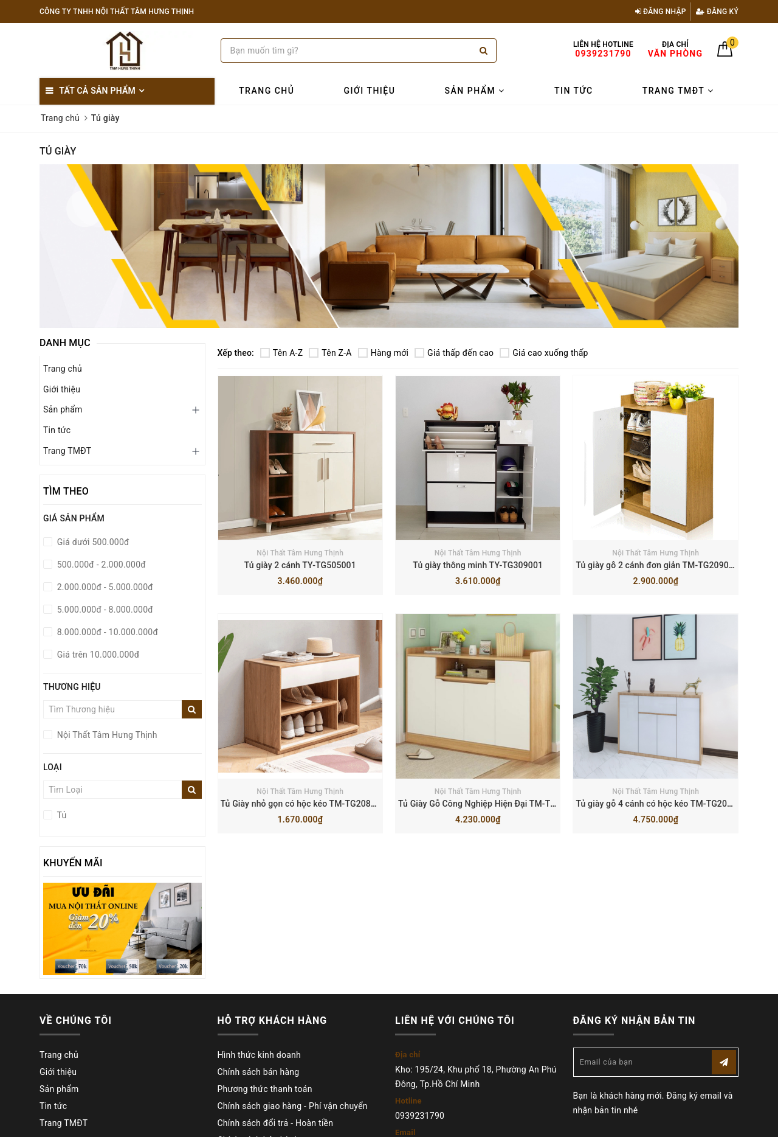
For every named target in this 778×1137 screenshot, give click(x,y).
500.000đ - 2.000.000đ (100, 564)
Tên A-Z (281, 353)
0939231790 (419, 1116)
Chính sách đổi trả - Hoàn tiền (276, 1123)
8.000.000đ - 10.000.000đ (106, 632)
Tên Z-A (330, 353)
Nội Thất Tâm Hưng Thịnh (299, 553)
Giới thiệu (370, 91)
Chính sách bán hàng (259, 1072)
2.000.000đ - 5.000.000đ (104, 587)
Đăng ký (717, 11)
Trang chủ (266, 91)
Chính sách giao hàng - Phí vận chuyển (293, 1106)
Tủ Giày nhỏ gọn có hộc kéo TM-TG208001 (303, 803)
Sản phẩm (475, 91)
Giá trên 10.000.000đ (97, 654)
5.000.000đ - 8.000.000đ (104, 609)
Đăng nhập (660, 11)
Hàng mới (383, 353)
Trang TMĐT (678, 91)
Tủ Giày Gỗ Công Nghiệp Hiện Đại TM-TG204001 (491, 803)
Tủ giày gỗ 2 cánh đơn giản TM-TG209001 (657, 565)
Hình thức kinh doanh (259, 1055)
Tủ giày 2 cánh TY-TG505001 (300, 565)
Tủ (60, 815)
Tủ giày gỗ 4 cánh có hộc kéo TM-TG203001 (661, 803)
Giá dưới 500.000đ (92, 542)
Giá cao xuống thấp (544, 353)
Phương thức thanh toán (265, 1089)
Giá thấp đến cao (454, 353)
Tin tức (573, 91)
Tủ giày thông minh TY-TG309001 (478, 565)
